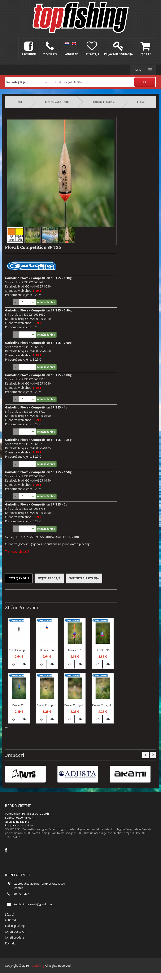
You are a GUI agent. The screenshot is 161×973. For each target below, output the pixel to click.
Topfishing (37, 966)
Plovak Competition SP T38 (102, 705)
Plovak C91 (75, 650)
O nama (10, 920)
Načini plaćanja (15, 926)
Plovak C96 (47, 650)
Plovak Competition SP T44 (74, 705)
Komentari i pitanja (84, 578)
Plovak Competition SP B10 (19, 650)
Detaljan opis (18, 578)
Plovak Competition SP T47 (46, 705)
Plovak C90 (103, 650)
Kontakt (10, 943)
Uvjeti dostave (15, 932)
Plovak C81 (19, 705)
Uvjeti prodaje (49, 578)
